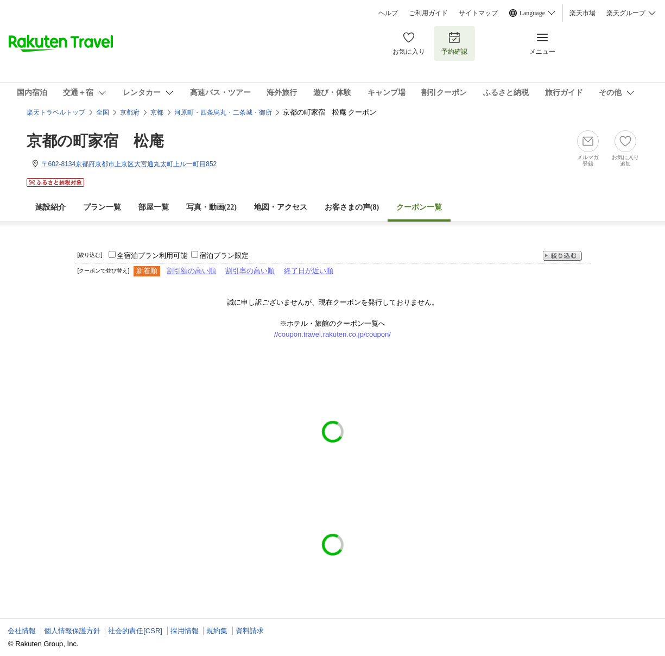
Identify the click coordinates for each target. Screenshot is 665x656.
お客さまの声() (352, 207)
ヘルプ (388, 13)
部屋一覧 (153, 207)
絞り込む (562, 256)
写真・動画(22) (211, 207)
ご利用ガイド (428, 13)
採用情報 (184, 631)
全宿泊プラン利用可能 (152, 255)
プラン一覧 (102, 207)
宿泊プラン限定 (224, 255)
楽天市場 (582, 13)
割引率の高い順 (250, 271)
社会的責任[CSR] (135, 631)
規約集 (216, 631)
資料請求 (250, 631)
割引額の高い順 (191, 271)
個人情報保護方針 (72, 631)
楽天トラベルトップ (56, 112)
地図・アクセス (280, 207)
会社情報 (22, 631)
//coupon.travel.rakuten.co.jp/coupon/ (332, 334)
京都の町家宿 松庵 (95, 141)
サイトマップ (478, 13)
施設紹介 (50, 207)
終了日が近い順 (308, 271)
